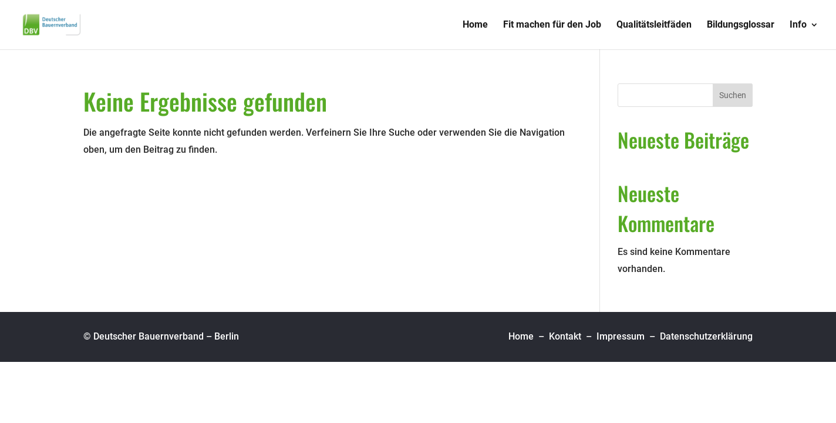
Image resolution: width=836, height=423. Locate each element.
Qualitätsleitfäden (654, 25)
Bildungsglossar (740, 25)
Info (798, 25)
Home (475, 25)
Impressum (620, 336)
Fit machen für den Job (552, 25)
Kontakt (565, 336)
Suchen (732, 95)
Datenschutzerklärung (706, 336)
